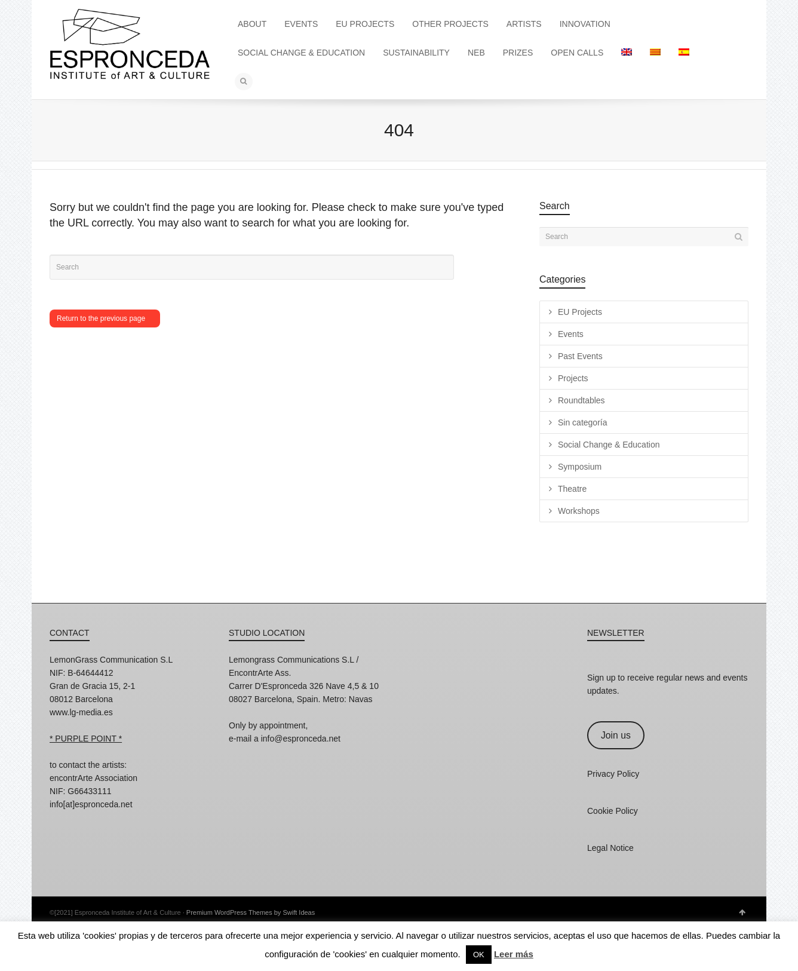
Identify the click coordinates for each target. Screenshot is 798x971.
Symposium (579, 466)
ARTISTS (524, 24)
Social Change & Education (608, 444)
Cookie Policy (612, 811)
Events (571, 334)
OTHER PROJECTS (450, 24)
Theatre (572, 489)
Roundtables (581, 400)
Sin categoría (582, 422)
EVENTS (301, 24)
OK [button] (478, 954)
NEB (476, 52)
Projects (573, 378)
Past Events (580, 356)
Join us (616, 735)
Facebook (85, 820)
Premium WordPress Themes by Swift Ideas (250, 912)
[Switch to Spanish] (684, 52)
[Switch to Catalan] (655, 52)
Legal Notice (610, 848)
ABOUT (252, 24)
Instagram (59, 820)
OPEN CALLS (577, 52)
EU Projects (580, 312)
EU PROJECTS (365, 24)
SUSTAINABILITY (416, 52)
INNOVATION (585, 24)
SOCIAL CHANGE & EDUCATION (301, 52)
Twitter (111, 820)
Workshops (579, 511)
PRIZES (518, 52)
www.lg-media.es (81, 712)
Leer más (513, 954)
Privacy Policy (613, 774)
